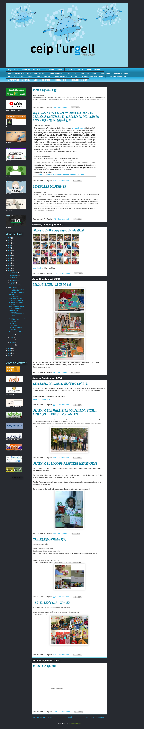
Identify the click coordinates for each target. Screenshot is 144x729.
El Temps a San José (17, 477)
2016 (9, 263)
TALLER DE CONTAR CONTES (51, 603)
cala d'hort (37, 268)
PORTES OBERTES (43, 76)
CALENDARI (105, 73)
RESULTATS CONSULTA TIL (41, 399)
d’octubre (13, 277)
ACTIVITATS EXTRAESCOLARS (92, 76)
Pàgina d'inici (13, 70)
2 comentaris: (63, 533)
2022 (9, 248)
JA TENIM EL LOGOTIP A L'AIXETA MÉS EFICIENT (65, 463)
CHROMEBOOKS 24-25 (79, 80)
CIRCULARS (71, 73)
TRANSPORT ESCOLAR (54, 70)
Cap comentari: (64, 181)
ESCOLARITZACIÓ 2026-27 (31, 70)
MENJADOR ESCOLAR (75, 70)
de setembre (13, 280)
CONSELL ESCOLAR (15, 76)
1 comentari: (63, 107)
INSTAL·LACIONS (61, 76)
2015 (9, 265)
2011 (9, 350)
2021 (9, 250)
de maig (12, 335)
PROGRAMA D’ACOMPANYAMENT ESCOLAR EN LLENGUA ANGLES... (16, 290)
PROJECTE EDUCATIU (122, 73)
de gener (12, 345)
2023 (9, 245)
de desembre (14, 273)
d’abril (12, 337)
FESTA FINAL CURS (45, 90)
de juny (12, 283)
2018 (9, 258)
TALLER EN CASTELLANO (49, 539)
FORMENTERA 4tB (44, 666)
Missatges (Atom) (75, 723)
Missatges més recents (43, 717)
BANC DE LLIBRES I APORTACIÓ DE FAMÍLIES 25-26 (26, 73)
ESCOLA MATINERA (94, 70)
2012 (9, 348)
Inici (70, 717)
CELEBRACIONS (60, 80)
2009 (9, 355)
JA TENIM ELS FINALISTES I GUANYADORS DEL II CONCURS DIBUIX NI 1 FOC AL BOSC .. (65, 412)
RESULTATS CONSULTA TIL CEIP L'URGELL (60, 384)
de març (12, 340)
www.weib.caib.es (78, 128)
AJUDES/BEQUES (56, 73)
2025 (9, 240)
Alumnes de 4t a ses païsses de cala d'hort (58, 230)
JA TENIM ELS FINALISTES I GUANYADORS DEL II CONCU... (16, 313)
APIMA (29, 76)
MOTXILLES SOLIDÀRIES (49, 186)
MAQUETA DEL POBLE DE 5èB (52, 284)
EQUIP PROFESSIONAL (88, 73)
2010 (9, 353)
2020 (9, 253)
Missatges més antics (95, 717)
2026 (9, 238)
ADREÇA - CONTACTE (42, 80)
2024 (9, 243)
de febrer (12, 342)
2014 (9, 268)
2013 (9, 270)
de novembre (14, 275)
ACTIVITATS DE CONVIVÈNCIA (19, 80)
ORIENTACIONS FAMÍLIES (117, 76)
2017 (9, 260)
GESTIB (74, 76)
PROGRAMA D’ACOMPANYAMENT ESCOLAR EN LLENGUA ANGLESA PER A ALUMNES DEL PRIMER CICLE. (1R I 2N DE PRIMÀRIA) (66, 116)
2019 (9, 255)
